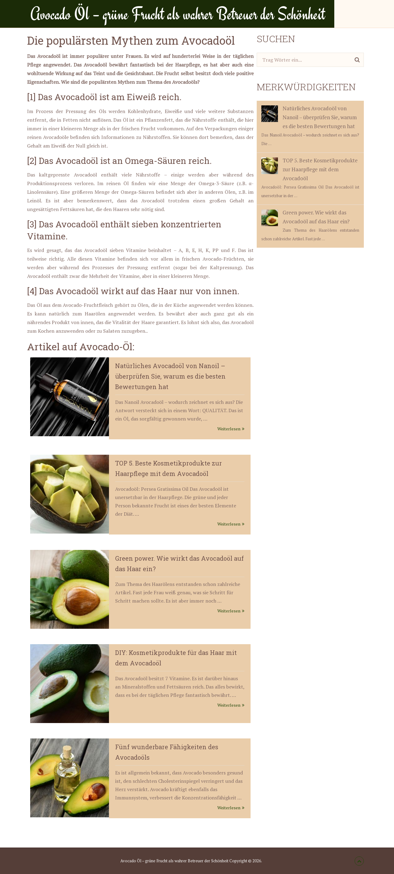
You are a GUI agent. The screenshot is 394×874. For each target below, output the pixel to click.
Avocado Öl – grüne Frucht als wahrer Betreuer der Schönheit (177, 13)
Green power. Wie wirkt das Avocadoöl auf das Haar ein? (305, 217)
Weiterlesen (230, 429)
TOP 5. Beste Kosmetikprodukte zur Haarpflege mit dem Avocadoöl (309, 169)
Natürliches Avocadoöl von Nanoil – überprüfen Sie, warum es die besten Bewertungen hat (170, 376)
